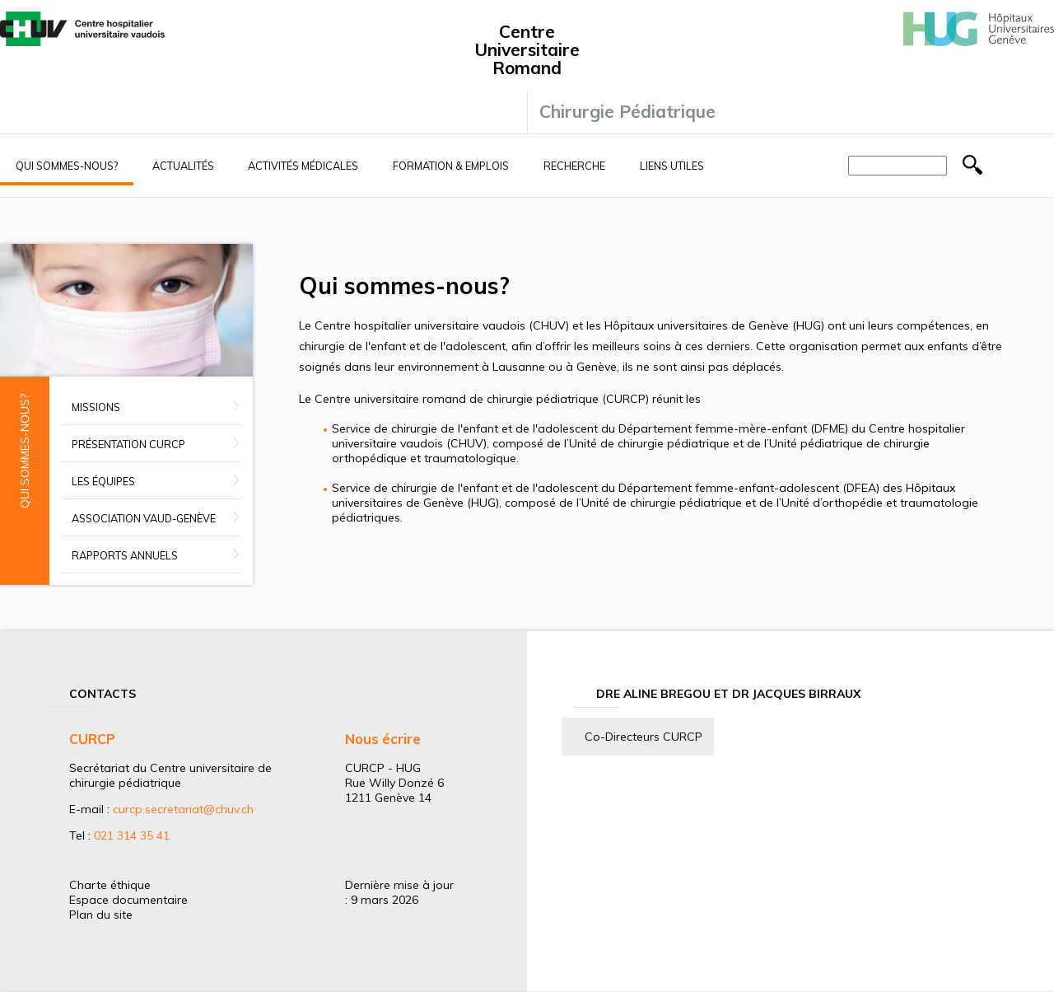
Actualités (183, 165)
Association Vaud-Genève (144, 518)
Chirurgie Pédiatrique (627, 111)
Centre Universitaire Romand (527, 49)
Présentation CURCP (128, 444)
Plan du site (101, 914)
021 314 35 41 (132, 835)
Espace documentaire (128, 899)
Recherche (574, 165)
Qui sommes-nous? (67, 165)
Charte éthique (110, 884)
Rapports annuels (125, 555)
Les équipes (103, 481)
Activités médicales (303, 165)
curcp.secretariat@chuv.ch (183, 809)
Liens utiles (672, 165)
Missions (96, 407)
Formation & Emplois (451, 165)
